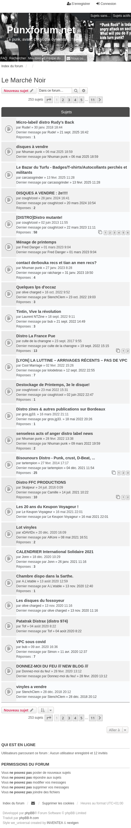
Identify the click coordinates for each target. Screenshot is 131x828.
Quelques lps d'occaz (36, 287)
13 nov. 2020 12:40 (79, 586)
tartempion (29, 463)
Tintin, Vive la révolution (38, 311)
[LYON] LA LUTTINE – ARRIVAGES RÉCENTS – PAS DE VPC (71, 360)
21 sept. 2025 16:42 (74, 132)
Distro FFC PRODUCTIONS (41, 482)
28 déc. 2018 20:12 (83, 697)
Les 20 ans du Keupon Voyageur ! (47, 507)
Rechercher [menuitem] (17, 58)
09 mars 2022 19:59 (85, 443)
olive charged (31, 292)
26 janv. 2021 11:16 (72, 562)
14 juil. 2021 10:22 (75, 492)
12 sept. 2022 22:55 (80, 370)
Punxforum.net (41, 30)
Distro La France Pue (35, 336)
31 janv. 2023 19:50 (79, 273)
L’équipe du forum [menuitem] (54, 58)
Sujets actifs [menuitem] (121, 16)
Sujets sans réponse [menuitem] (100, 16)
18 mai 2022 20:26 (78, 419)
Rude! (26, 127)
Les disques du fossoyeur (40, 600)
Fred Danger (31, 247)
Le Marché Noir (23, 80)
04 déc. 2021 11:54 (80, 468)
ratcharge (54, 273)
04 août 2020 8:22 (68, 631)
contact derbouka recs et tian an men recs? (56, 263)
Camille (52, 492)
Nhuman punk (32, 152)
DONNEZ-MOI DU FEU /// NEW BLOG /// (52, 666)
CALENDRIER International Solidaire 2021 (54, 552)
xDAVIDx (28, 532)
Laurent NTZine (33, 317)
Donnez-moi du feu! (36, 671)
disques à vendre (32, 147)
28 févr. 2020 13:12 (93, 676)
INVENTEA (55, 823)
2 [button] (63, 99)
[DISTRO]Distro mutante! (39, 217)
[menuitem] (76, 58)
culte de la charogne (36, 341)
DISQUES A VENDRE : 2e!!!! (42, 193)
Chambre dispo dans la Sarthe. (44, 576)
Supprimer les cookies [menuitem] (58, 803)
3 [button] (69, 99)
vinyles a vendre (31, 687)
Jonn (25, 557)
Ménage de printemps (36, 242)
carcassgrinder (32, 177)
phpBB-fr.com (29, 818)
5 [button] (81, 99)
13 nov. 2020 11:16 (84, 610)
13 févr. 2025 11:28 (86, 182)
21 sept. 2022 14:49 (71, 321)
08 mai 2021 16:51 (74, 537)
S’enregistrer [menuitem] (78, 4)
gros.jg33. (29, 414)
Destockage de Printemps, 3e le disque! (53, 385)
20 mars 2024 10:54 (81, 203)
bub (50, 321)
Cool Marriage (32, 365)
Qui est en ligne (18, 745)
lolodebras (54, 370)
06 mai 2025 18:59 (84, 157)
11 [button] (93, 99)
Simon (52, 652)
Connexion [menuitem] (106, 4)
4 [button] (75, 99)
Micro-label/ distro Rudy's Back (45, 122)
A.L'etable (29, 581)
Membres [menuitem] (35, 58)
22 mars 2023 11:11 (81, 227)
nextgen (72, 823)
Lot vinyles (26, 527)
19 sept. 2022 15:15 (94, 346)
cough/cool (30, 198)
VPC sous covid (31, 642)
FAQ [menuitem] (4, 58)
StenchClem (56, 297)
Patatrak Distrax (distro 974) (42, 621)
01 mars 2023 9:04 (82, 252)
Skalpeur (28, 487)
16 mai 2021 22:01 (94, 517)
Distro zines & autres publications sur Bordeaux (60, 409)
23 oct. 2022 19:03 (82, 297)
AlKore (52, 537)
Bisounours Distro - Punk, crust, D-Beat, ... (55, 458)
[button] (49, 100)
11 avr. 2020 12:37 (73, 652)
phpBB (29, 813)
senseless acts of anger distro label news (54, 433)
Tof (24, 626)
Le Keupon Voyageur (37, 512)
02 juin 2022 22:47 (80, 395)
